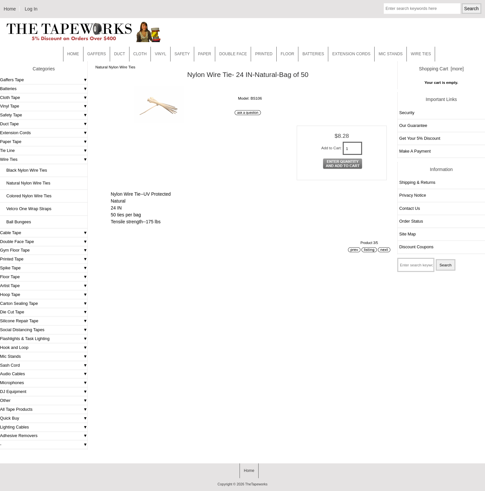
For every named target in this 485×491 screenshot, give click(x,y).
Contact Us (409, 208)
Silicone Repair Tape (19, 320)
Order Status (411, 221)
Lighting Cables (14, 427)
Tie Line (7, 150)
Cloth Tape (10, 97)
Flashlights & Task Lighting (25, 338)
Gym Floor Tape (15, 250)
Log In (31, 9)
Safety (182, 54)
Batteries (313, 54)
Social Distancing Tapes (22, 329)
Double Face (233, 54)
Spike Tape (10, 267)
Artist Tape (10, 285)
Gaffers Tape (12, 79)
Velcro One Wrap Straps (26, 208)
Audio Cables (12, 373)
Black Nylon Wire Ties (24, 170)
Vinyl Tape (9, 106)
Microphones (12, 382)
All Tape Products (16, 409)
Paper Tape (10, 141)
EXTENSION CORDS (351, 54)
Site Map (407, 234)
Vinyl (160, 54)
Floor (287, 54)
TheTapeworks (256, 484)
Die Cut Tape (12, 311)
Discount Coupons (416, 246)
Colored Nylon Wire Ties (27, 195)
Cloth (140, 54)
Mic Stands (10, 356)
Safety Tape (11, 114)
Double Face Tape (17, 241)
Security (406, 112)
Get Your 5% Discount (419, 138)
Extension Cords (15, 132)
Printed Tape (11, 259)
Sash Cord (10, 365)
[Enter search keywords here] (422, 8)
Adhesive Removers (18, 435)
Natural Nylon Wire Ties (115, 67)
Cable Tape (10, 232)
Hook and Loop (14, 347)
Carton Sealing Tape (19, 303)
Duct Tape (9, 123)
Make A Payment (415, 151)
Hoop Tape (10, 294)
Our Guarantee (413, 125)
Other (5, 400)
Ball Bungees (16, 221)
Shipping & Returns (417, 182)
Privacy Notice (412, 195)
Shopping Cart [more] (441, 68)
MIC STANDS (391, 54)
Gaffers (96, 54)
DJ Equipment (13, 391)
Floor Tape (10, 276)
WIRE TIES (421, 54)
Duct (119, 54)
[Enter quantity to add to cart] (352, 148)
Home (10, 9)
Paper (204, 54)
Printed (263, 54)
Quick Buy (9, 418)
